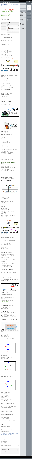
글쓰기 (27, 20)
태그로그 (6, 0)
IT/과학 (1, 441)
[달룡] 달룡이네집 (21, 19)
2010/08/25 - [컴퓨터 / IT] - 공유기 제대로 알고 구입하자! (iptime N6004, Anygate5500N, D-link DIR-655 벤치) (10, 433)
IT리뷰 (3, 441)
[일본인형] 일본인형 (21, 15)
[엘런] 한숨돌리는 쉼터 (22, 27)
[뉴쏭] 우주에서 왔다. (22, 24)
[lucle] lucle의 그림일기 (22, 20)
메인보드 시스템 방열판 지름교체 (3, 442)
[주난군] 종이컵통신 (21, 14)
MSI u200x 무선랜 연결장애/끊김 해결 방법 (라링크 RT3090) (5, 445)
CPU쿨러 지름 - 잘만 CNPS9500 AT (3, 443)
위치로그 (3, 0)
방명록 (7, 0)
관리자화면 (27, 19)
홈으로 (1, 0)
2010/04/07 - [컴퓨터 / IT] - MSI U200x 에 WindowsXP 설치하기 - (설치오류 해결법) (7, 434)
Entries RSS (29, 1)
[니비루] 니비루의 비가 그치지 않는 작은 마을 (23, 12)
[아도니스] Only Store (22, 23)
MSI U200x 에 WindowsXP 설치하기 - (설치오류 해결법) (5, 444)
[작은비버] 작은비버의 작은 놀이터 (23, 28)
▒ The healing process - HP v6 (6, 2)
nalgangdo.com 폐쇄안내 (29, 13)
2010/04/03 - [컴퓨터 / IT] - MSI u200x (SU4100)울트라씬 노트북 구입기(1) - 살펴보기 (8, 435)
